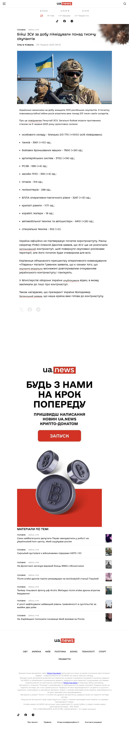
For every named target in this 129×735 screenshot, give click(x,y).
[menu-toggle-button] (4, 3)
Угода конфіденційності (68, 722)
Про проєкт (32, 722)
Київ (47, 651)
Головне (21, 30)
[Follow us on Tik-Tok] (57, 21)
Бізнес (74, 651)
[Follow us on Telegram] (72, 21)
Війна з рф (33, 30)
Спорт (102, 651)
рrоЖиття (65, 659)
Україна (36, 651)
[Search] (124, 3)
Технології (88, 651)
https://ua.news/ (54, 673)
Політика (60, 651)
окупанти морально (31, 268)
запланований (27, 249)
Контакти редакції (93, 722)
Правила (47, 722)
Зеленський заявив (30, 296)
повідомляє (35, 120)
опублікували (71, 280)
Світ (25, 651)
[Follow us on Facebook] (64, 21)
